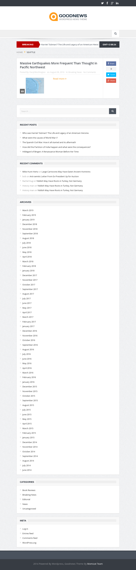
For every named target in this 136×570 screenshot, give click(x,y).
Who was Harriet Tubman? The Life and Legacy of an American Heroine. (69, 44)
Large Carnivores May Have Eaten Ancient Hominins (66, 171)
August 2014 (28, 460)
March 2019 (27, 210)
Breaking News (75, 72)
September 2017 (30, 289)
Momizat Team (95, 563)
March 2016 (27, 372)
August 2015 (28, 405)
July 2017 (26, 298)
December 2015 (29, 386)
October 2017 (28, 284)
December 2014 (29, 442)
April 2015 (27, 423)
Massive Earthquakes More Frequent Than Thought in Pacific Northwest (58, 65)
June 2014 (26, 470)
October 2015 (28, 395)
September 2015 (30, 400)
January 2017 (28, 326)
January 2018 (28, 270)
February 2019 (29, 215)
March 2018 (27, 261)
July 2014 (26, 465)
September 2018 (30, 233)
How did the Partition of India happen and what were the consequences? (56, 147)
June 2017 (26, 303)
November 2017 (29, 279)
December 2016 (29, 330)
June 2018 (26, 247)
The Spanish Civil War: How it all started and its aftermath (49, 142)
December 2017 (29, 275)
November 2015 (29, 391)
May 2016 (26, 363)
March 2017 (27, 317)
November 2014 (29, 446)
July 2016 (26, 354)
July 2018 (26, 242)
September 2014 (30, 456)
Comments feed (29, 538)
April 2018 (27, 256)
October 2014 (28, 451)
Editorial (26, 499)
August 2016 (28, 349)
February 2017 (29, 321)
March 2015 (27, 428)
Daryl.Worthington (37, 72)
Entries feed (27, 533)
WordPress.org (29, 542)
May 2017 (26, 307)
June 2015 (26, 414)
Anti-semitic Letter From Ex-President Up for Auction (54, 176)
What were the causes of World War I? (40, 137)
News (25, 504)
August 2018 (28, 238)
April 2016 (27, 368)
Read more (59, 78)
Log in (25, 528)
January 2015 (28, 437)
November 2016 (29, 335)
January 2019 (28, 219)
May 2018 (26, 252)
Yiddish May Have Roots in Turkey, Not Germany (59, 181)
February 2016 (29, 377)
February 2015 (29, 432)
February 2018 (29, 266)
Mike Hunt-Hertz (30, 171)
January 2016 (28, 382)
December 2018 (29, 224)
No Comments (89, 72)
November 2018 (29, 228)
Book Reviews (28, 490)
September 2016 (30, 344)
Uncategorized (29, 508)
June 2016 (26, 358)
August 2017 (28, 293)
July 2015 (26, 409)
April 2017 (27, 312)
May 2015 (26, 419)
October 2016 (28, 340)
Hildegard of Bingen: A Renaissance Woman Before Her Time (50, 151)
